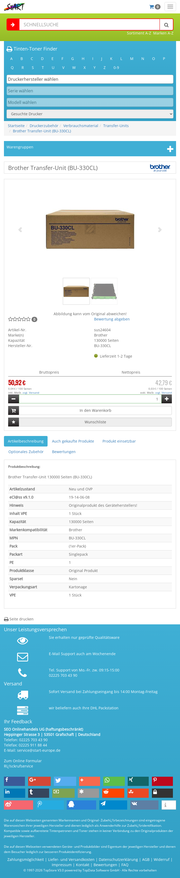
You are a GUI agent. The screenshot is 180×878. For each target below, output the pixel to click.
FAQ (124, 864)
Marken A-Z (163, 33)
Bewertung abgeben (112, 319)
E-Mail (54, 653)
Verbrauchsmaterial (80, 125)
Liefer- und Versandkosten (71, 859)
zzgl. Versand (31, 392)
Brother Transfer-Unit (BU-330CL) (42, 130)
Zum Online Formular (23, 760)
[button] (20, 229)
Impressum (62, 864)
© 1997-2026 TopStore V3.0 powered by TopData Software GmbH (71, 870)
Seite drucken (19, 618)
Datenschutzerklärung (118, 859)
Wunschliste (95, 421)
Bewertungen (64, 451)
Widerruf (161, 859)
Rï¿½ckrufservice (18, 766)
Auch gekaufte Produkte (73, 441)
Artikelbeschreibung (26, 441)
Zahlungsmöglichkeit (25, 859)
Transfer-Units (116, 125)
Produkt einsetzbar (119, 441)
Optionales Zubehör (26, 451)
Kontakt (82, 864)
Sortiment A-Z (139, 33)
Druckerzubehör (44, 125)
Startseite (16, 125)
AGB (146, 859)
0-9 (116, 67)
